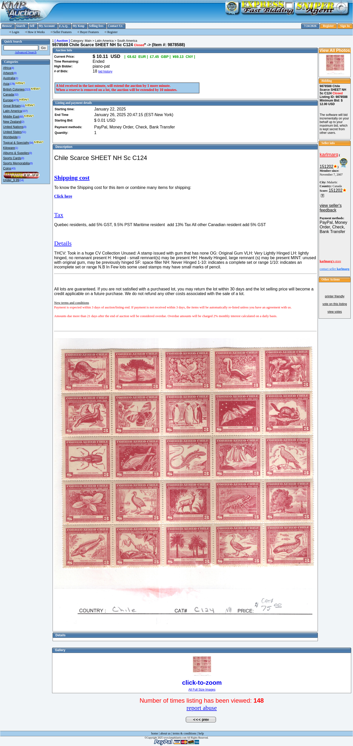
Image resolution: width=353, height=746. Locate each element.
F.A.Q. (63, 26)
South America (127, 41)
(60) (21, 116)
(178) (12, 84)
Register (328, 26)
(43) (13, 168)
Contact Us (115, 26)
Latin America (12, 111)
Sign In (345, 26)
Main (88, 41)
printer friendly (335, 296)
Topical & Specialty (16, 143)
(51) (24, 132)
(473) (16, 100)
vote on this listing (334, 304)
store (330, 261)
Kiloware (9, 148)
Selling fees (96, 26)
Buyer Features (89, 32)
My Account (47, 26)
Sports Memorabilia (16, 163)
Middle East (11, 116)
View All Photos (334, 50)
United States (12, 132)
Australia (9, 78)
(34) (31, 143)
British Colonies (13, 89)
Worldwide (10, 137)
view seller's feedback (331, 207)
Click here (63, 196)
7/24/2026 (310, 26)
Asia (6, 84)
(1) (16, 78)
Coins (7, 168)
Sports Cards (12, 158)
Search (20, 26)
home (154, 733)
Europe (8, 100)
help (201, 733)
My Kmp (78, 26)
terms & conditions (184, 733)
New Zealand (12, 122)
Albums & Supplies (16, 153)
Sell (32, 26)
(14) (21, 180)
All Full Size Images (201, 689)
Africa (7, 68)
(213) (27, 89)
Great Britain (11, 106)
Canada (8, 94)
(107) (25, 111)
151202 (326, 166)
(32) (16, 94)
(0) (15, 73)
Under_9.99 (11, 180)
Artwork (8, 73)
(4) (12, 68)
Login (15, 32)
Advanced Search (25, 52)
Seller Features (62, 32)
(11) (22, 106)
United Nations (13, 127)
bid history (105, 71)
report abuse (202, 707)
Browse (7, 26)
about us (165, 733)
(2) (22, 121)
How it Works (36, 32)
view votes (335, 312)
